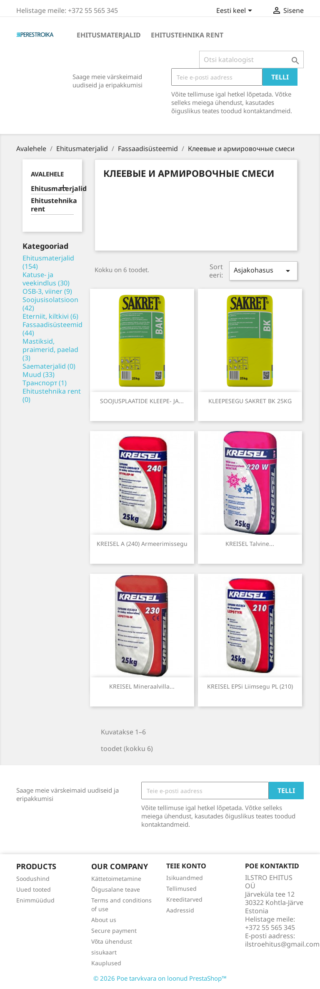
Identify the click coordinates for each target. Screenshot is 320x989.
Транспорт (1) (44, 382)
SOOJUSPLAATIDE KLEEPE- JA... (142, 401)
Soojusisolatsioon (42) (50, 303)
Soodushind (33, 878)
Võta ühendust (111, 941)
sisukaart (104, 952)
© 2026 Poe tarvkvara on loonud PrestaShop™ (160, 978)
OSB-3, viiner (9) (47, 291)
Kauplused (106, 963)
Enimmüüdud (35, 900)
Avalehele (47, 174)
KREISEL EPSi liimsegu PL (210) (250, 686)
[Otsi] (251, 59)
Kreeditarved (184, 899)
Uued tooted (33, 889)
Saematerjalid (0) (48, 366)
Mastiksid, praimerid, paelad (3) (50, 349)
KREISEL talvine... (249, 544)
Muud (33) (38, 374)
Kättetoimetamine (116, 878)
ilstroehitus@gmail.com (282, 944)
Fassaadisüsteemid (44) (52, 328)
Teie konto (186, 865)
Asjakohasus (263, 270)
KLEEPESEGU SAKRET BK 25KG (250, 401)
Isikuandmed (184, 878)
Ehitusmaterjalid (109, 35)
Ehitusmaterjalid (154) (48, 262)
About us (103, 920)
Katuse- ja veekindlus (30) (46, 279)
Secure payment (114, 930)
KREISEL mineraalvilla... (142, 686)
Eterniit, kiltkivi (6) (50, 316)
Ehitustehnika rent (187, 35)
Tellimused (181, 888)
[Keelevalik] (235, 11)
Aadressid (180, 910)
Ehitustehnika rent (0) (51, 395)
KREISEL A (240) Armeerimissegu (142, 544)
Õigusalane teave (115, 889)
